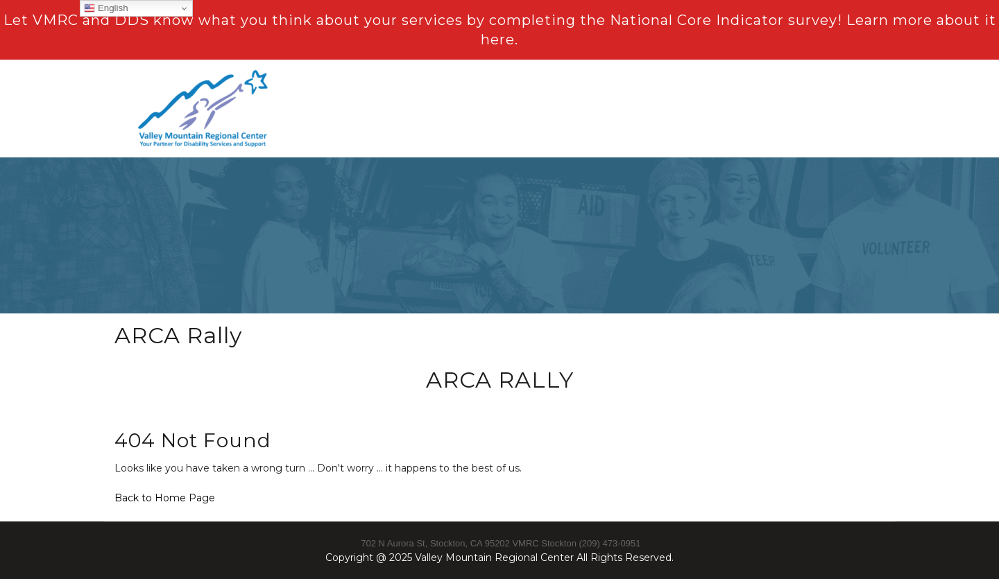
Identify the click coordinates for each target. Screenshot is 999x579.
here (498, 39)
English (106, 8)
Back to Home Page (164, 498)
